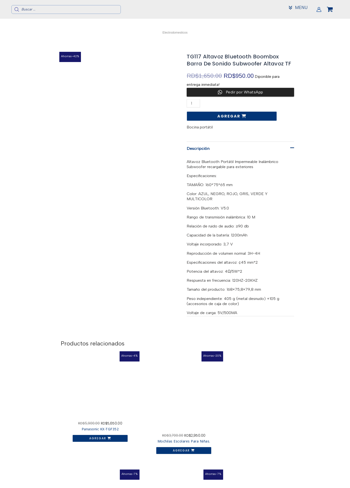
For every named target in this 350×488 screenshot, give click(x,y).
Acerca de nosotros (276, 474)
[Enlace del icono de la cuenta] (319, 9)
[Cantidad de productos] (194, 103)
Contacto (276, 478)
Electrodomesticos (175, 32)
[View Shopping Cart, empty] (333, 9)
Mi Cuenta (276, 482)
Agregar (229, 116)
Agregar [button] (86, 419)
